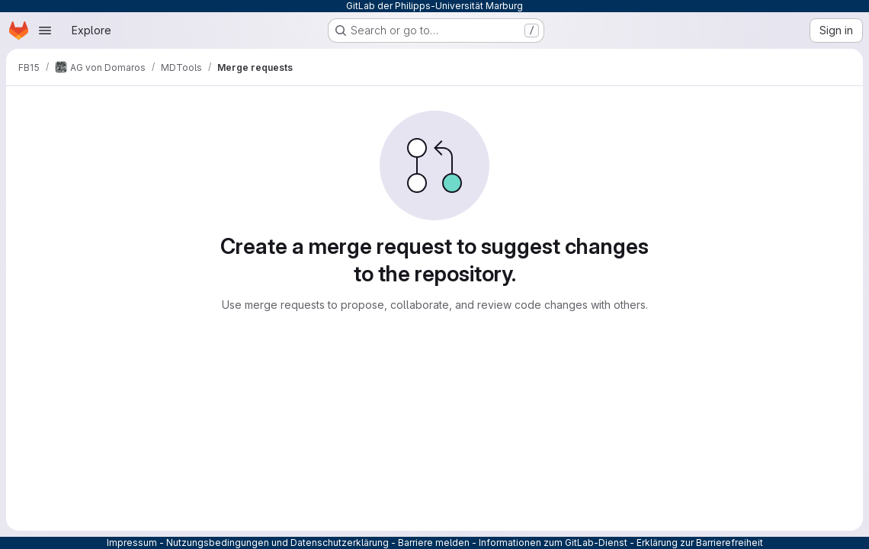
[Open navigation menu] (45, 30)
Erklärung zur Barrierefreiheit (700, 542)
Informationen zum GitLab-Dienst (553, 542)
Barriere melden (434, 542)
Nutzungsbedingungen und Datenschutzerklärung (277, 542)
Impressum (132, 542)
